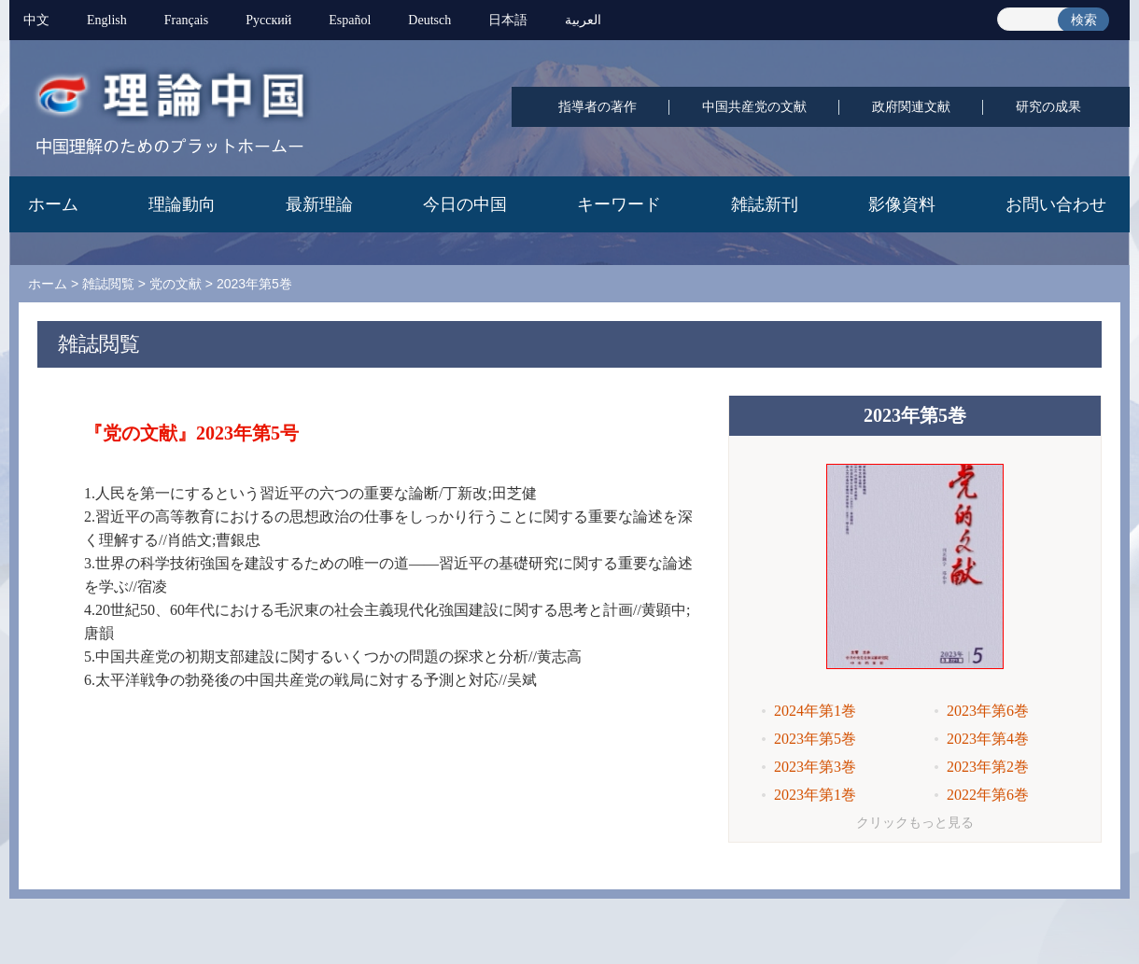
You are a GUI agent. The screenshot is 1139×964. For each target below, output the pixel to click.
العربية (583, 20)
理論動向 (182, 204)
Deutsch (429, 20)
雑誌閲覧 (108, 283)
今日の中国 (465, 204)
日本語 (507, 20)
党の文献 (175, 283)
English (107, 20)
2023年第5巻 (254, 283)
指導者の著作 (597, 107)
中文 (36, 20)
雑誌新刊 (764, 204)
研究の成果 (1048, 107)
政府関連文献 (911, 107)
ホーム (53, 204)
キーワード (619, 204)
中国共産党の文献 (754, 107)
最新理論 (319, 204)
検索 (1084, 20)
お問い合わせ (1055, 204)
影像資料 (901, 204)
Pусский (268, 20)
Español (350, 20)
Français (186, 20)
